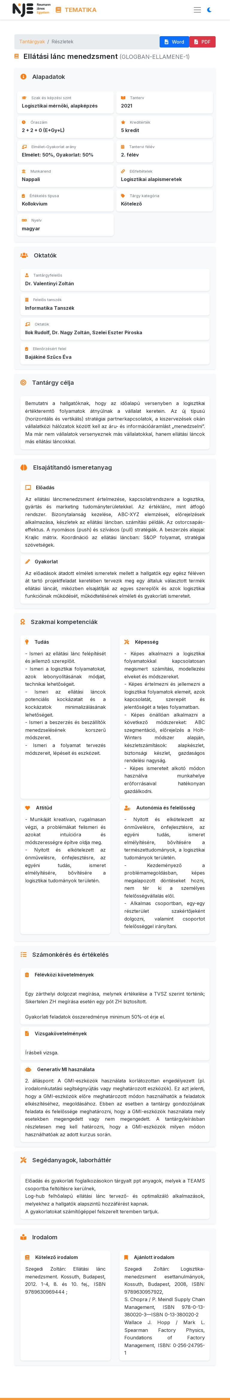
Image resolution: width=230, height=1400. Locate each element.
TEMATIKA (76, 9)
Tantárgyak (32, 42)
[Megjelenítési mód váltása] (211, 10)
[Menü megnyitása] (197, 9)
